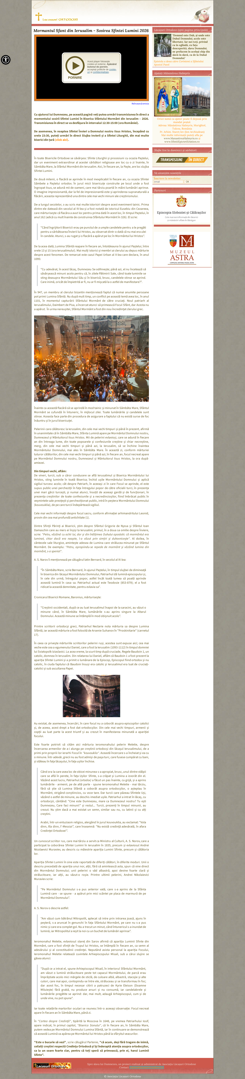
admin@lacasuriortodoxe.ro (146, 1067)
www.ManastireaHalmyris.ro (181, 138)
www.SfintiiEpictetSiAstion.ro (182, 141)
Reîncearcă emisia (140, 103)
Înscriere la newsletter (167, 178)
